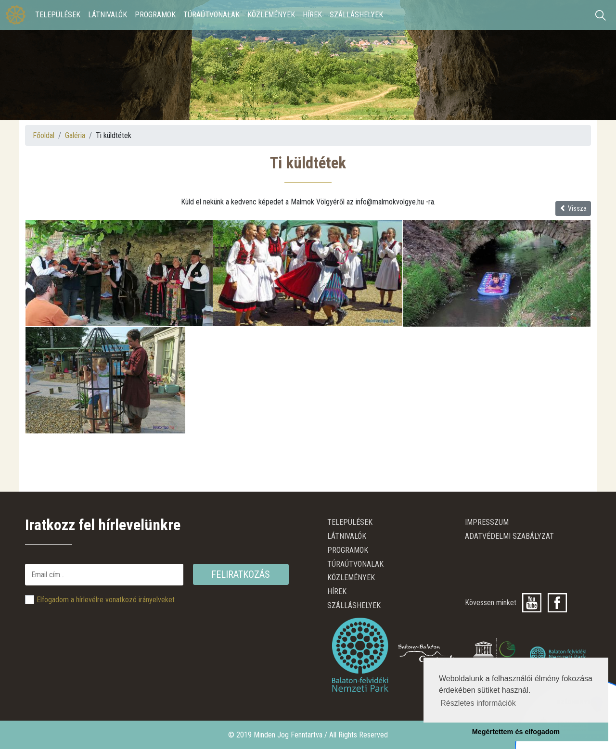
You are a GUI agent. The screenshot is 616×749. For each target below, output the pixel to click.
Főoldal (43, 135)
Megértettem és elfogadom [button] (516, 732)
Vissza (573, 208)
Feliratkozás (240, 574)
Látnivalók (107, 14)
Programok (155, 14)
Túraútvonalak (211, 14)
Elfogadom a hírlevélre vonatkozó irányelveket (106, 599)
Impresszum (487, 522)
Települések (57, 14)
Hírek (312, 14)
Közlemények (271, 14)
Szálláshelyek (356, 14)
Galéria (75, 135)
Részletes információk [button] (478, 703)
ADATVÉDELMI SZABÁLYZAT (509, 536)
